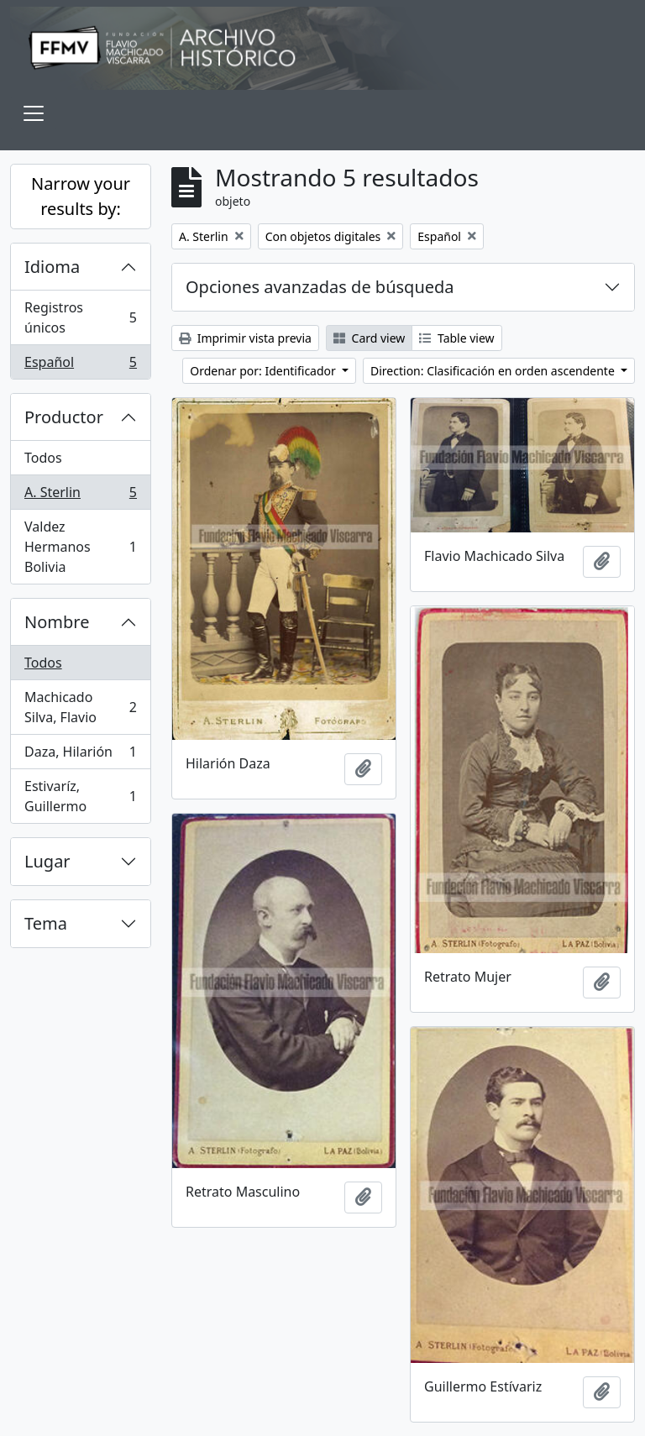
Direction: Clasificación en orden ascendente (493, 371)
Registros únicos (80, 317)
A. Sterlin (80, 496)
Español (80, 365)
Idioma (52, 266)
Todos (43, 457)
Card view (369, 338)
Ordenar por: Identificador (264, 371)
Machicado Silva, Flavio (80, 707)
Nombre (56, 622)
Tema (45, 923)
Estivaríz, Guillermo (80, 796)
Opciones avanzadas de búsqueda (320, 286)
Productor (63, 417)
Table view (456, 338)
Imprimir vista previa (245, 338)
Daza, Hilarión (80, 755)
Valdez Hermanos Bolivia (80, 546)
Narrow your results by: (80, 196)
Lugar (47, 861)
